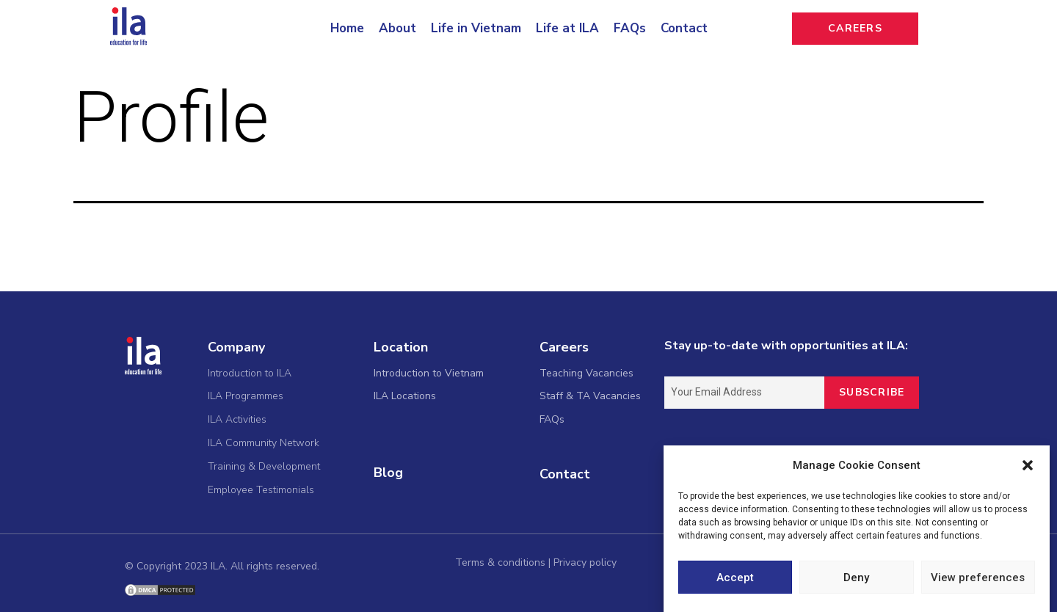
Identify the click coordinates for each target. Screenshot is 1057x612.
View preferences (978, 579)
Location (401, 347)
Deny (856, 579)
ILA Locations (405, 396)
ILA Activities (237, 419)
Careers (564, 347)
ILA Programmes (245, 396)
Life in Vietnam (476, 28)
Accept (735, 579)
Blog (388, 472)
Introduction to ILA (249, 373)
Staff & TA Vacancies (590, 396)
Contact (684, 28)
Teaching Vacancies (586, 373)
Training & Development (264, 466)
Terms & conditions (500, 562)
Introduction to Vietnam (429, 373)
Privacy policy (585, 562)
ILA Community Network (263, 443)
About (397, 28)
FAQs (630, 28)
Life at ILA (567, 28)
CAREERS (855, 28)
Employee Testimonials (261, 490)
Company (236, 347)
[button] (1027, 467)
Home (347, 28)
